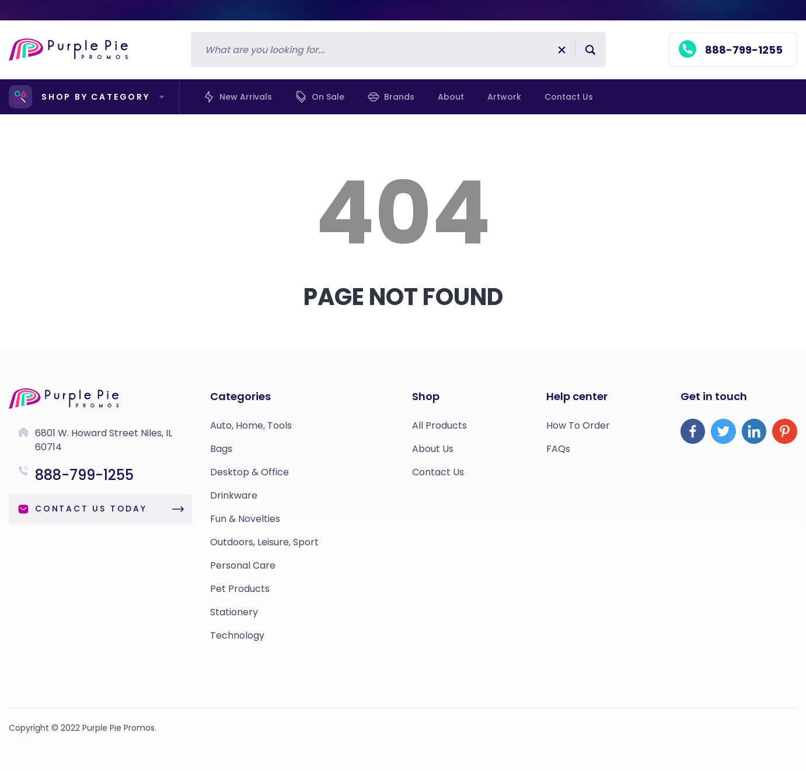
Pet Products (240, 588)
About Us (432, 448)
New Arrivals (237, 97)
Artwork (504, 97)
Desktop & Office (249, 472)
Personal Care (242, 565)
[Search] (383, 49)
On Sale (319, 97)
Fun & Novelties (245, 518)
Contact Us (438, 472)
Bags (221, 448)
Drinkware (233, 495)
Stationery (234, 612)
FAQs (558, 448)
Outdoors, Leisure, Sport (264, 542)
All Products (439, 425)
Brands (391, 97)
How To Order (578, 425)
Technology (237, 635)
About (451, 97)
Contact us (569, 97)
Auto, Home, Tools (251, 425)
